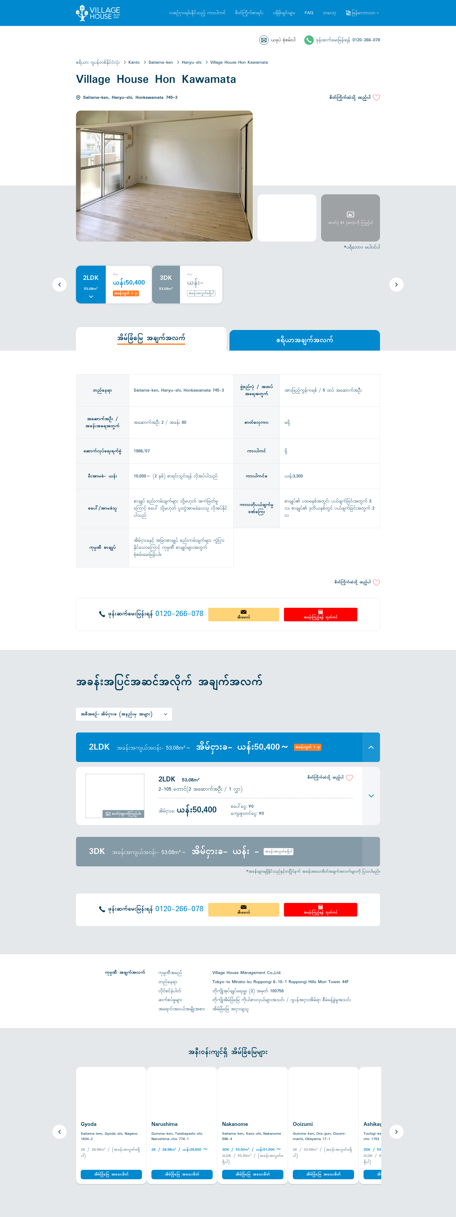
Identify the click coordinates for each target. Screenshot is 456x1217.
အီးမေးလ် (243, 617)
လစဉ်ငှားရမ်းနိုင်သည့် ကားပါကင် (197, 13)
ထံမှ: (115, 274)
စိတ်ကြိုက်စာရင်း (249, 13)
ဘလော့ (329, 13)
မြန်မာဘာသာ (363, 13)
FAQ (309, 13)
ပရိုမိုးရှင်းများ (284, 13)
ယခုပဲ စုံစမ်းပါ (283, 40)
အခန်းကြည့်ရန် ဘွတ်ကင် (321, 617)
